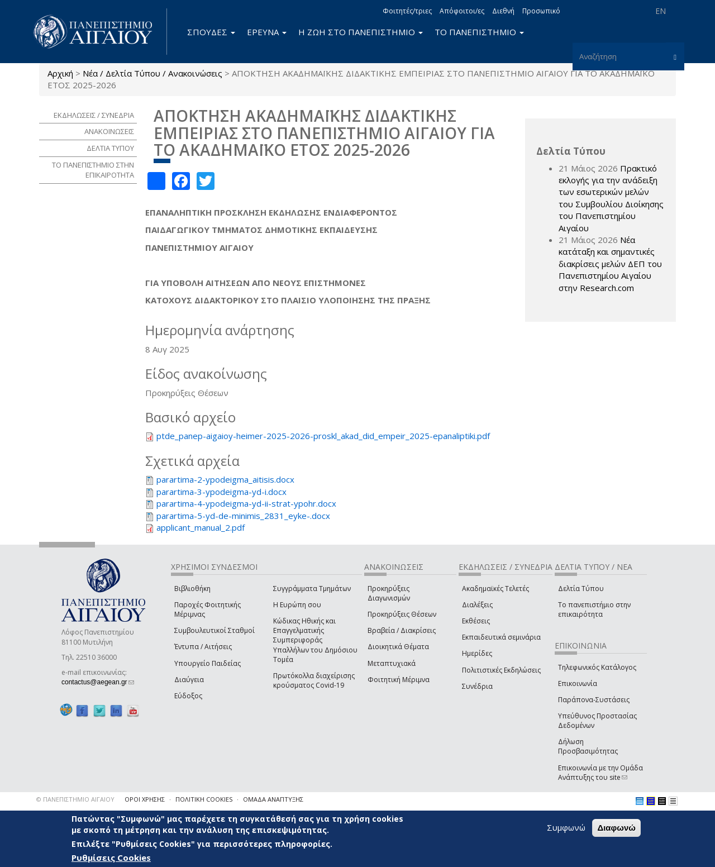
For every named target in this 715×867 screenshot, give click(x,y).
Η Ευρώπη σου (297, 604)
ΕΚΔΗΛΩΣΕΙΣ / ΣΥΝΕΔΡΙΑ (94, 115)
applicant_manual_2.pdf (200, 527)
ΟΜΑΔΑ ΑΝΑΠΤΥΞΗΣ (273, 799)
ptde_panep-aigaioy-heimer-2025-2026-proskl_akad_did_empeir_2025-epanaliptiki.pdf (323, 435)
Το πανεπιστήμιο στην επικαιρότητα (594, 609)
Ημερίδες (477, 653)
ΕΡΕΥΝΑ (267, 31)
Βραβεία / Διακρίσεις (402, 630)
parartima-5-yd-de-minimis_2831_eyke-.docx (243, 515)
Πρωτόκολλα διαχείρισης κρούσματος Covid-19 (314, 680)
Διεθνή (503, 11)
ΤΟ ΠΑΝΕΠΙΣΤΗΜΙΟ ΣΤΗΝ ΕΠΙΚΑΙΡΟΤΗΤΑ (93, 170)
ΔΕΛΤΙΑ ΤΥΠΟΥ (110, 148)
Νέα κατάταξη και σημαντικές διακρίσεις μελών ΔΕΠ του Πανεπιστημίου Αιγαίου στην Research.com (610, 263)
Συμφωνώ (566, 827)
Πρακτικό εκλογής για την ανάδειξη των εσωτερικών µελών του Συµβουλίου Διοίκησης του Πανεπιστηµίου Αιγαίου (611, 198)
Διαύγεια (189, 679)
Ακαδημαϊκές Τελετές (495, 588)
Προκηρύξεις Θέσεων (402, 614)
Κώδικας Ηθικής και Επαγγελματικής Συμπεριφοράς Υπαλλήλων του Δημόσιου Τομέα (315, 640)
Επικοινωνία (577, 683)
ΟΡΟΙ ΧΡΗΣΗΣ (145, 799)
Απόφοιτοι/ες (462, 11)
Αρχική (60, 73)
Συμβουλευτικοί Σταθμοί (214, 630)
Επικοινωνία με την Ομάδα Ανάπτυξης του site (600, 772)
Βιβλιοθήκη (192, 588)
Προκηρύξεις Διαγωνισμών (389, 593)
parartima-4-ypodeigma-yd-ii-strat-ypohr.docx (246, 503)
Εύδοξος (188, 696)
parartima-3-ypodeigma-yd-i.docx (221, 491)
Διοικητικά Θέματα (398, 646)
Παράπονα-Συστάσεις (594, 699)
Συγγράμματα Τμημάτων (312, 588)
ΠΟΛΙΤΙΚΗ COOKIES (203, 799)
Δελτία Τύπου (581, 588)
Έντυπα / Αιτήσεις (203, 646)
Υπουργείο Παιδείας (207, 663)
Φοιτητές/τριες (407, 11)
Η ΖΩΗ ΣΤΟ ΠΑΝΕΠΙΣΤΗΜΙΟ (360, 31)
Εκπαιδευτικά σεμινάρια (501, 637)
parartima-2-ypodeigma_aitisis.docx (225, 479)
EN (660, 11)
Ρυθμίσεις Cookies (111, 857)
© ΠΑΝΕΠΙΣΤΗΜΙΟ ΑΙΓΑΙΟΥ (75, 799)
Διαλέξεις (477, 604)
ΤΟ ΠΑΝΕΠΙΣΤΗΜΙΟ (479, 31)
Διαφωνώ (616, 827)
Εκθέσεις (476, 621)
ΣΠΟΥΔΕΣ (211, 31)
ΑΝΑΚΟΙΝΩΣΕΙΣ (109, 131)
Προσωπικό (541, 11)
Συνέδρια (477, 686)
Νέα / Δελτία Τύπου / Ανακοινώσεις (152, 73)
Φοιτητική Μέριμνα (399, 679)
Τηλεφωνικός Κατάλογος (597, 667)
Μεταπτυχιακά (392, 663)
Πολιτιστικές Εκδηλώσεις (501, 670)
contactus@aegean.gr (97, 682)
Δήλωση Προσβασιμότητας (588, 746)
